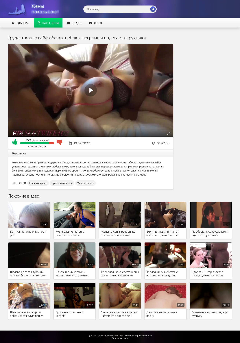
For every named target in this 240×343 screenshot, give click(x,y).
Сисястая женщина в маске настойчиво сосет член (119, 313)
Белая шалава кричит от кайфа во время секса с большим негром (162, 233)
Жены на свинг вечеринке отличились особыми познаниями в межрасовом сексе (119, 233)
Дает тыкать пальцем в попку (161, 313)
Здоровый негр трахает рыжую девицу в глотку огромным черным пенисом (210, 273)
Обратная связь (120, 338)
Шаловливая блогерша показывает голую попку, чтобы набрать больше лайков (26, 314)
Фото (95, 23)
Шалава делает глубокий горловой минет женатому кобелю (28, 273)
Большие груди (38, 183)
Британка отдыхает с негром (69, 313)
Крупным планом (62, 183)
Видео (74, 23)
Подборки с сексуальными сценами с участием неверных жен (210, 233)
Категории (48, 23)
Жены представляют (35, 9)
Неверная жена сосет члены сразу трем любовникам (120, 273)
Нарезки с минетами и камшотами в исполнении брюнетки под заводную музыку (73, 273)
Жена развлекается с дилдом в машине (70, 233)
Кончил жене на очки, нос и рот (28, 233)
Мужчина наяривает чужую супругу (210, 313)
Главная (20, 23)
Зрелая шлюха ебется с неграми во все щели (162, 273)
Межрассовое (85, 183)
